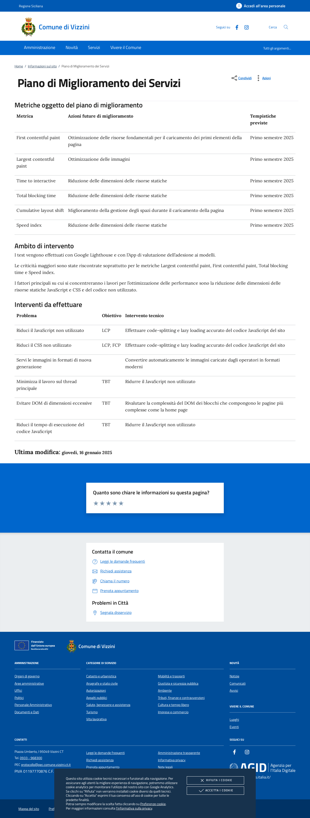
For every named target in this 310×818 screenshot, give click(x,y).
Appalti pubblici (96, 697)
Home (19, 66)
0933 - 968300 (31, 758)
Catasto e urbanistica (101, 676)
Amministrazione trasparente (179, 752)
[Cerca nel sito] (286, 27)
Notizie (234, 676)
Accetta (215, 790)
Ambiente (165, 690)
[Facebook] (235, 27)
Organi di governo (27, 676)
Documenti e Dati (27, 712)
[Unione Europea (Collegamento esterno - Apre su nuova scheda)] (36, 646)
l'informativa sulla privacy (134, 808)
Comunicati (238, 683)
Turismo (92, 712)
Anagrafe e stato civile (102, 683)
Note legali (165, 767)
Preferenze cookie (153, 803)
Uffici (18, 690)
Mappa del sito (28, 808)
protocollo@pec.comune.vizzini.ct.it (46, 764)
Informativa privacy (172, 760)
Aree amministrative (29, 683)
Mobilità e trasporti (171, 676)
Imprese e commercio (173, 712)
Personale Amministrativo (33, 704)
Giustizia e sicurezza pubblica (178, 683)
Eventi (234, 727)
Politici (19, 697)
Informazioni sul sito (42, 66)
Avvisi (234, 690)
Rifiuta (215, 780)
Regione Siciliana (31, 5)
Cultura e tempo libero (173, 704)
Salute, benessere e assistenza (108, 704)
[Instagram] (244, 27)
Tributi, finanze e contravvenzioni (181, 697)
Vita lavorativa (96, 719)
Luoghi (234, 719)
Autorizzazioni (96, 690)
